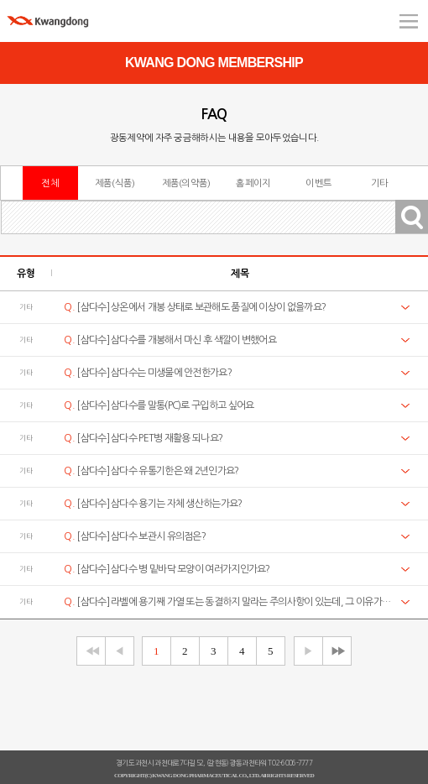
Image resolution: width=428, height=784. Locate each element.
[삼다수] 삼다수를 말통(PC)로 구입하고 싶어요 (158, 405)
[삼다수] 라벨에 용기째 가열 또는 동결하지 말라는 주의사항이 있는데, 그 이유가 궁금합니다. (227, 602)
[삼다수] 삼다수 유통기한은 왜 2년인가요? (151, 471)
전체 (50, 183)
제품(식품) (115, 183)
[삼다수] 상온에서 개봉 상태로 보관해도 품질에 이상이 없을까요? (195, 307)
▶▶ (336, 650)
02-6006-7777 (292, 763)
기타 (380, 183)
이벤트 (318, 183)
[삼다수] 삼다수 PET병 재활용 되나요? (143, 438)
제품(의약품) (186, 183)
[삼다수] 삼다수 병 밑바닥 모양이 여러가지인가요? (166, 569)
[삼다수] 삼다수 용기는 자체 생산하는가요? (153, 504)
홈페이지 (253, 183)
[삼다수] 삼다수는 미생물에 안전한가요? (148, 373)
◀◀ (90, 650)
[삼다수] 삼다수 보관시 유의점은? (135, 536)
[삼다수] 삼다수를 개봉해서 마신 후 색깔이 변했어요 (170, 340)
